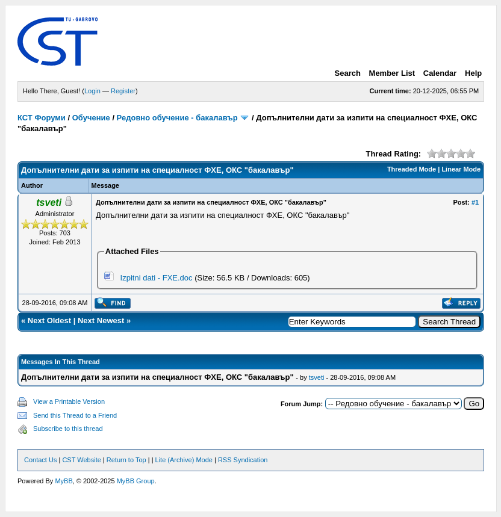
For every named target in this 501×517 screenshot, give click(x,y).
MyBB (63, 480)
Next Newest (101, 320)
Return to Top (126, 459)
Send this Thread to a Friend (75, 415)
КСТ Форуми (41, 117)
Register (123, 90)
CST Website (81, 459)
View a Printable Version (69, 401)
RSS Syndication (243, 459)
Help (473, 73)
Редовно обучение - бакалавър (177, 117)
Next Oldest (49, 320)
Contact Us (40, 459)
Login (92, 90)
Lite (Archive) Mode (184, 459)
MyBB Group (136, 480)
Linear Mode (461, 169)
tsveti (317, 377)
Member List (392, 73)
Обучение (91, 117)
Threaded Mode (411, 169)
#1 (475, 202)
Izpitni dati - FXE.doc (156, 277)
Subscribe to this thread (68, 428)
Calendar (440, 73)
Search (348, 73)
